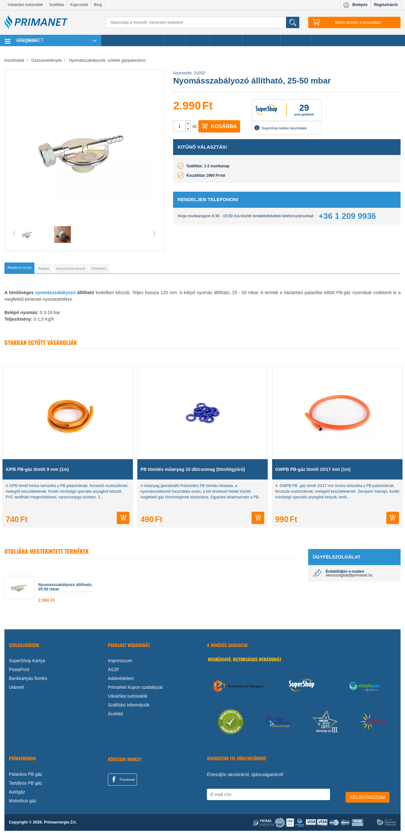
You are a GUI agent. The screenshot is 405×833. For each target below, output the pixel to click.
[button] (187, 123)
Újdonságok (226, 40)
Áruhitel (115, 716)
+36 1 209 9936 (347, 216)
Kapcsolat (79, 5)
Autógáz (17, 794)
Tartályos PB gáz (25, 785)
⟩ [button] (154, 233)
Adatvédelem (121, 680)
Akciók (174, 40)
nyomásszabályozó (56, 294)
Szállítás (56, 5)
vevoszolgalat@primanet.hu (349, 577)
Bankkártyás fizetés (28, 680)
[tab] (29, 269)
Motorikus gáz (22, 802)
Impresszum (120, 662)
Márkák (197, 40)
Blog (98, 5)
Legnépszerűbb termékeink (132, 40)
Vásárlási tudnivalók (25, 5)
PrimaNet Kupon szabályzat (135, 689)
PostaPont (19, 671)
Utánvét (16, 689)
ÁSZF (113, 671)
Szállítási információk (129, 707)
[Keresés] (202, 22)
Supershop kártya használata (280, 128)
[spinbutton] (179, 126)
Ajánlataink (296, 40)
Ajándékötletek (261, 40)
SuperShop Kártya (27, 662)
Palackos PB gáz (25, 776)
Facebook (122, 781)
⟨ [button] (14, 233)
